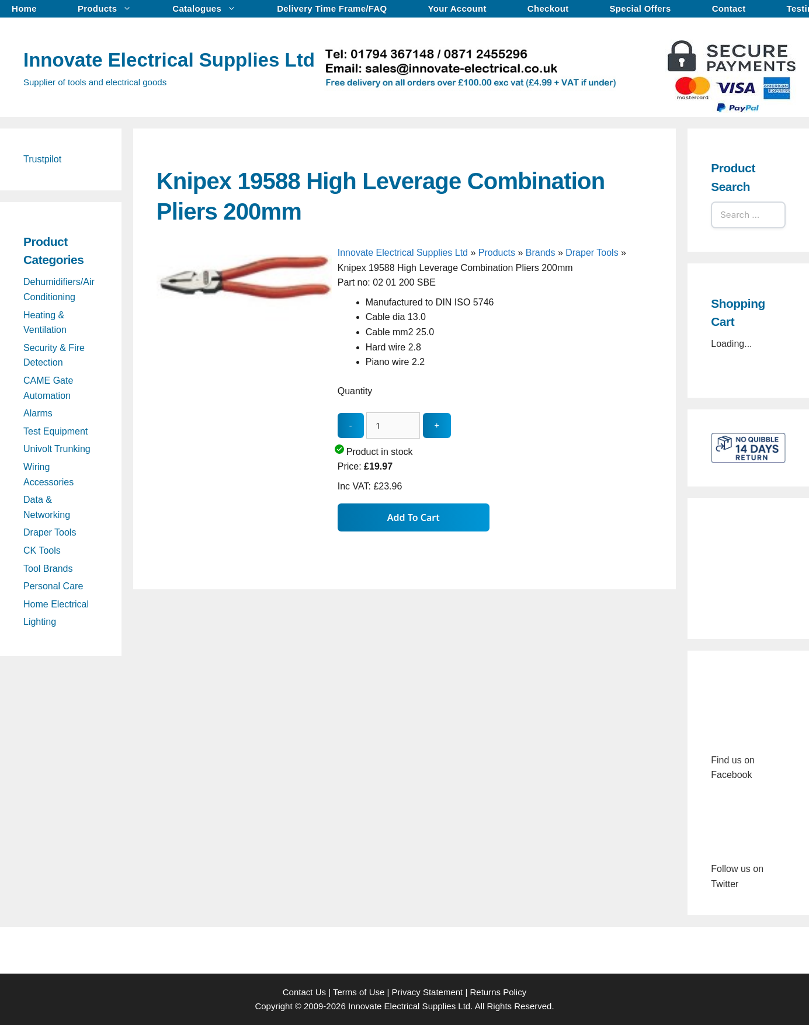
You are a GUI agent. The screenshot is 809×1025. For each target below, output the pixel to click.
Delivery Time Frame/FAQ (332, 8)
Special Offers (640, 8)
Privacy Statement (427, 992)
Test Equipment (55, 431)
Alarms (38, 413)
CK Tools (42, 550)
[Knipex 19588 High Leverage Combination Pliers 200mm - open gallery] (244, 427)
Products (110, 9)
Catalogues (210, 9)
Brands (540, 253)
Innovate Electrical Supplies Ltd (169, 60)
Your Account (457, 8)
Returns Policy (498, 992)
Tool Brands (48, 569)
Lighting (39, 622)
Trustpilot (42, 159)
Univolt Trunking (57, 449)
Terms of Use (358, 992)
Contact (729, 8)
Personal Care (53, 586)
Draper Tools (591, 253)
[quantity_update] (393, 425)
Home (24, 8)
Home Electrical (56, 604)
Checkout (548, 8)
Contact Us (304, 992)
